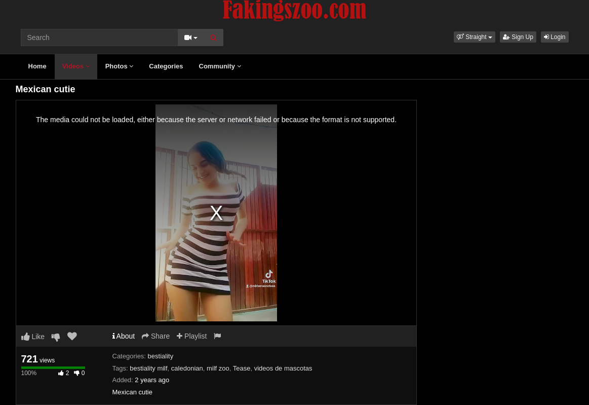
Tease (242, 368)
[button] (474, 37)
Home (37, 66)
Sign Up (518, 37)
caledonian (187, 368)
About (123, 336)
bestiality (161, 356)
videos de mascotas (283, 368)
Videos (76, 66)
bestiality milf (148, 368)
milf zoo (218, 368)
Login (555, 37)
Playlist (192, 336)
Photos (119, 66)
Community (220, 66)
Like (33, 337)
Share (156, 336)
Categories (166, 66)
